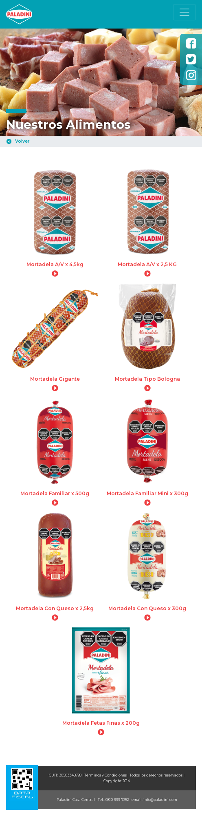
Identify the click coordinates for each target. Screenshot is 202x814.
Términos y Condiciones (105, 775)
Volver (22, 141)
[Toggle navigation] (184, 12)
